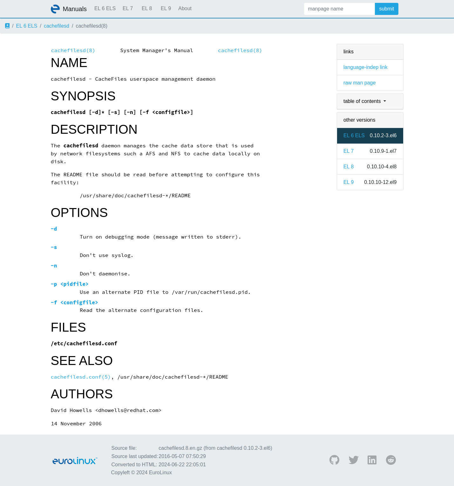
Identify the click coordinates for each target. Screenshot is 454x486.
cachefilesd (56, 26)
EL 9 (166, 8)
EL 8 (147, 8)
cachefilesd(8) (73, 50)
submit (386, 8)
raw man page (359, 82)
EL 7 (128, 8)
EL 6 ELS (105, 8)
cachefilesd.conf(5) (81, 377)
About (185, 8)
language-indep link (365, 67)
